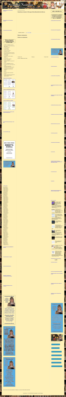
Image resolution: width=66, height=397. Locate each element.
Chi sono (5, 71)
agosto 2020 (5, 237)
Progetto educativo (6, 49)
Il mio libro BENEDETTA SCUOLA (9, 63)
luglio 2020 (4, 238)
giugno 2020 (5, 239)
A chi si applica (6, 55)
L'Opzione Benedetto (7, 47)
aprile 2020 (4, 240)
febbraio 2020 (5, 242)
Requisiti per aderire (6, 51)
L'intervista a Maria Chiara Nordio (8, 72)
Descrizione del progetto (7, 50)
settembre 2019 (5, 244)
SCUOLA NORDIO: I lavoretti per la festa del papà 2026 (58, 222)
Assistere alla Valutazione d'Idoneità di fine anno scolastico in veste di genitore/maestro (9, 75)
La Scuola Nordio (6, 48)
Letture (5, 70)
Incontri (5, 62)
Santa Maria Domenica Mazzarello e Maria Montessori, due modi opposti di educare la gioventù (58, 203)
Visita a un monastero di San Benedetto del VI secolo (58, 242)
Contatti (5, 73)
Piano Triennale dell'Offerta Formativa (9, 52)
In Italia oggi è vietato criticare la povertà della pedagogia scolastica (58, 252)
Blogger (42, 393)
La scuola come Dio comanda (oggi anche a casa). (58, 231)
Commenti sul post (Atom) (24, 58)
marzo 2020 (4, 241)
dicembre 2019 (5, 243)
